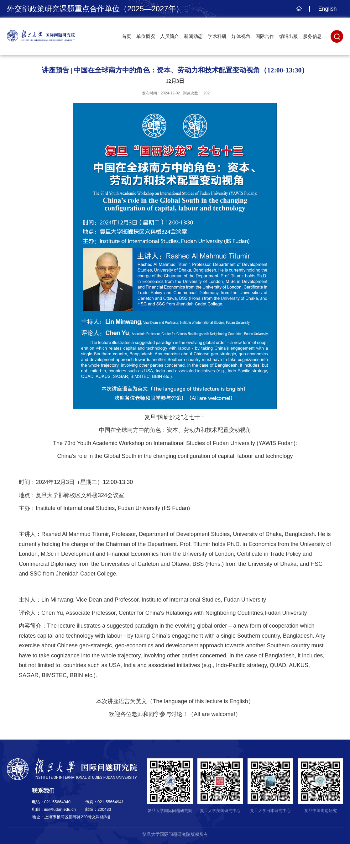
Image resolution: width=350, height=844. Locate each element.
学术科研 (217, 36)
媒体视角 (241, 36)
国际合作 (264, 36)
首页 (126, 36)
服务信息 (312, 36)
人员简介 (169, 36)
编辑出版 (288, 36)
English (327, 9)
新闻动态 (193, 36)
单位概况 (145, 36)
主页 (298, 12)
